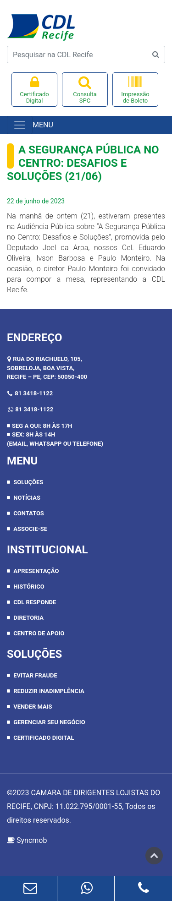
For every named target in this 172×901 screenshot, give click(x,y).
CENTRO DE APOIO (38, 633)
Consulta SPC (85, 89)
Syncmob (27, 840)
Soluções (28, 482)
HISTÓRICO (28, 586)
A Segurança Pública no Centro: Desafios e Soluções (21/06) (83, 163)
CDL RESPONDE (34, 602)
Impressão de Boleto (135, 89)
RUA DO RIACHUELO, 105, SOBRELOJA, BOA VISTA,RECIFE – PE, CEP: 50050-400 (47, 367)
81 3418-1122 (34, 393)
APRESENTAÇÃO (36, 571)
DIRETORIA (28, 617)
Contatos (28, 513)
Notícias (26, 497)
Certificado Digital (34, 89)
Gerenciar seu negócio (49, 722)
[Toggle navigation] (20, 125)
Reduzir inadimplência (48, 691)
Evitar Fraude (35, 675)
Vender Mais (32, 706)
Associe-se (30, 528)
